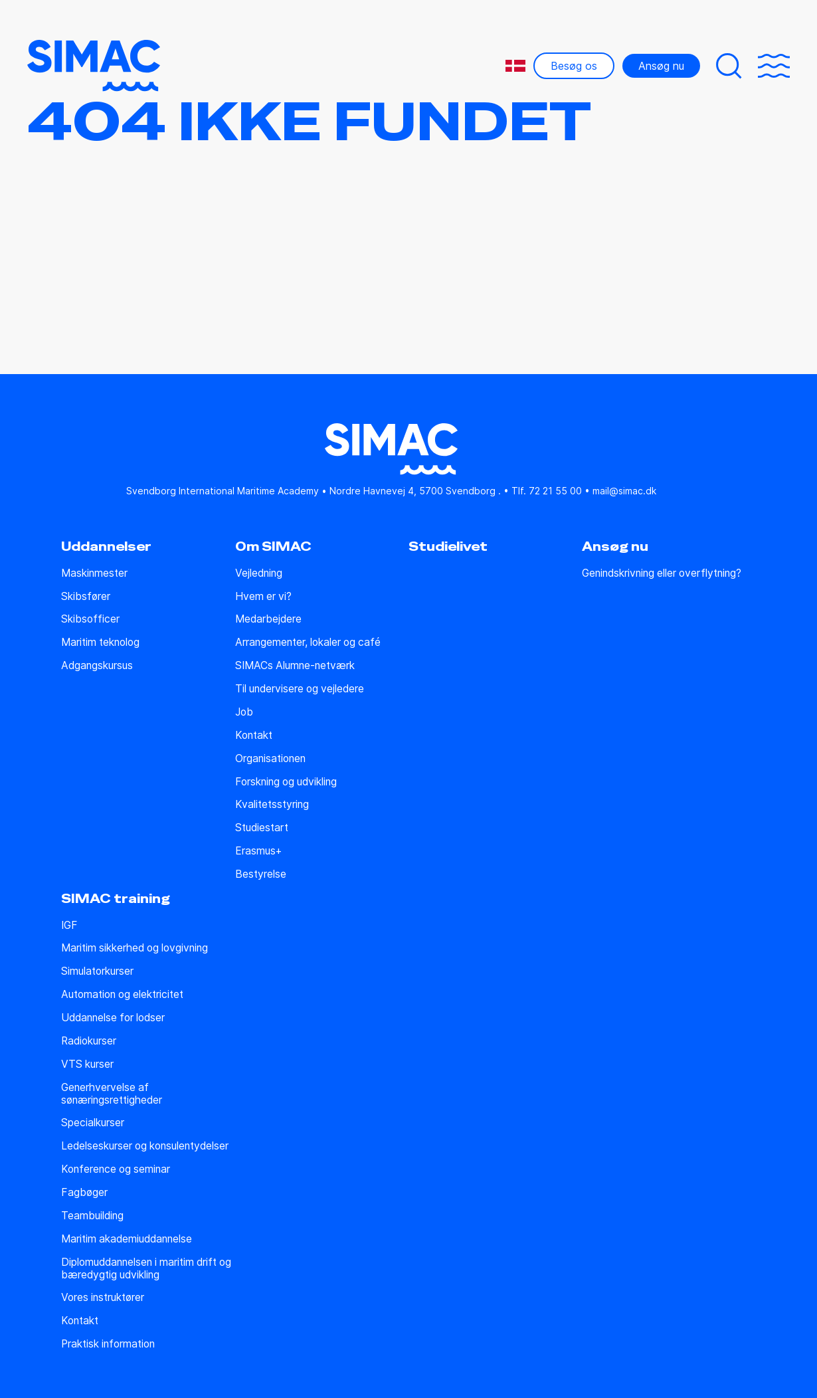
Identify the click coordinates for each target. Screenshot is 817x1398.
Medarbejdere (268, 619)
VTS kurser (87, 1064)
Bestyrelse (260, 874)
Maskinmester (94, 573)
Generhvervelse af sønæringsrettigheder (111, 1094)
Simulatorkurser (97, 971)
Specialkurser (92, 1123)
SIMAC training (115, 899)
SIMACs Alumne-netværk (295, 666)
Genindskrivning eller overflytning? (661, 573)
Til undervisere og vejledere (299, 689)
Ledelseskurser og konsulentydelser (144, 1146)
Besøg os (574, 65)
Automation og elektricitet (122, 995)
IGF (69, 926)
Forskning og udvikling (286, 782)
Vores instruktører (102, 1298)
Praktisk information (108, 1344)
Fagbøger (84, 1193)
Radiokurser (88, 1041)
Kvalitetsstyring (272, 805)
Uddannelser (106, 547)
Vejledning (258, 573)
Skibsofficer (90, 619)
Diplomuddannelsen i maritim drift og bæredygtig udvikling (146, 1268)
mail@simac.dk (624, 490)
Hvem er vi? (263, 597)
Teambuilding (92, 1216)
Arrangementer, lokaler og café (308, 643)
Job (244, 712)
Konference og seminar (115, 1169)
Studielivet (448, 547)
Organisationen (270, 759)
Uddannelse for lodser (113, 1018)
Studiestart (261, 828)
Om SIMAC (273, 547)
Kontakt (253, 736)
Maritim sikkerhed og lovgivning (134, 948)
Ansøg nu (661, 65)
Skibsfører (85, 597)
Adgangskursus (97, 666)
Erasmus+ (258, 851)
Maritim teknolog (100, 643)
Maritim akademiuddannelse (126, 1239)
